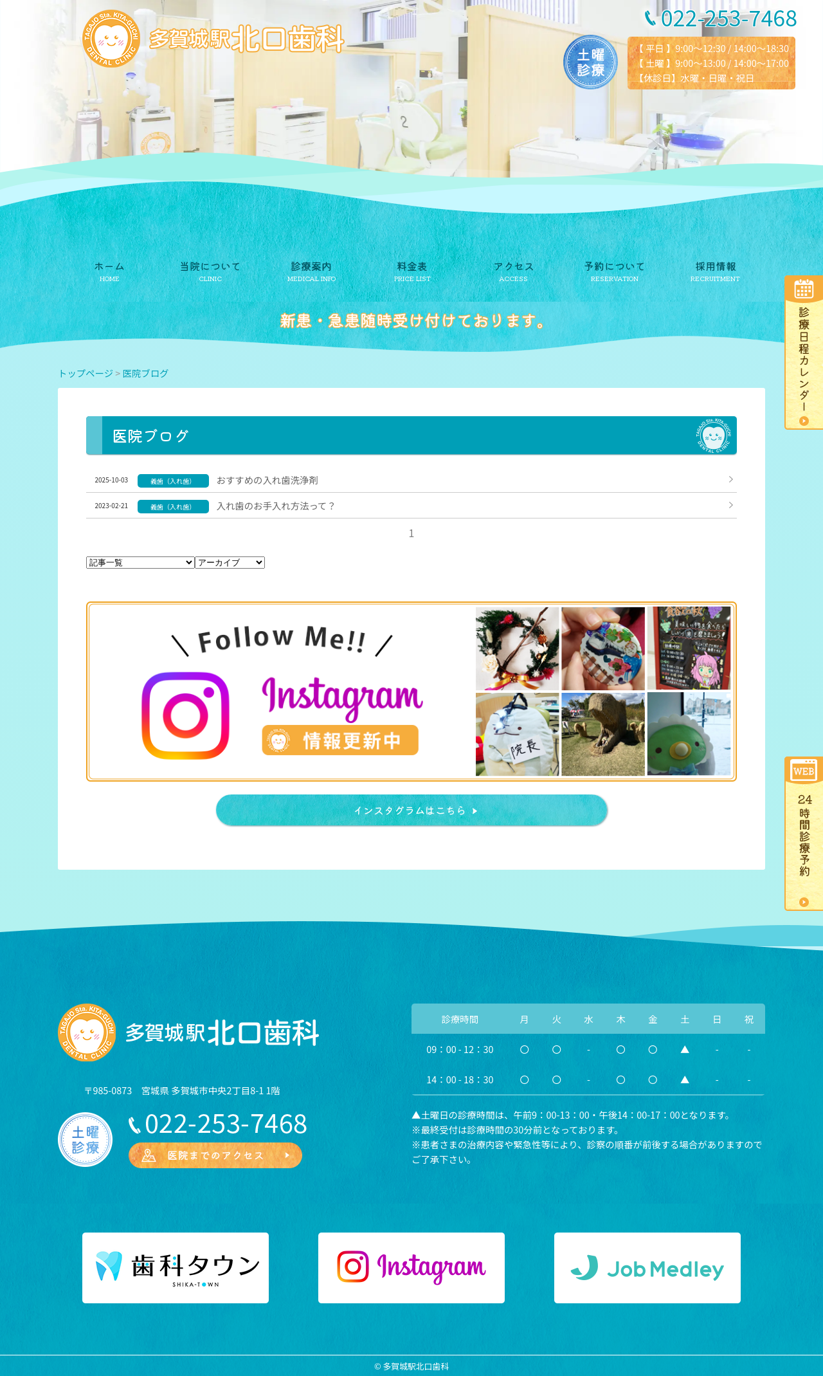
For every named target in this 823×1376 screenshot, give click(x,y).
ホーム (109, 265)
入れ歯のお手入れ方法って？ (276, 505)
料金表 (412, 265)
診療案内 (311, 265)
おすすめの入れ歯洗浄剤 (267, 479)
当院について (210, 265)
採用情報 (715, 265)
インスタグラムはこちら (409, 810)
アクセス (513, 265)
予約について (615, 265)
